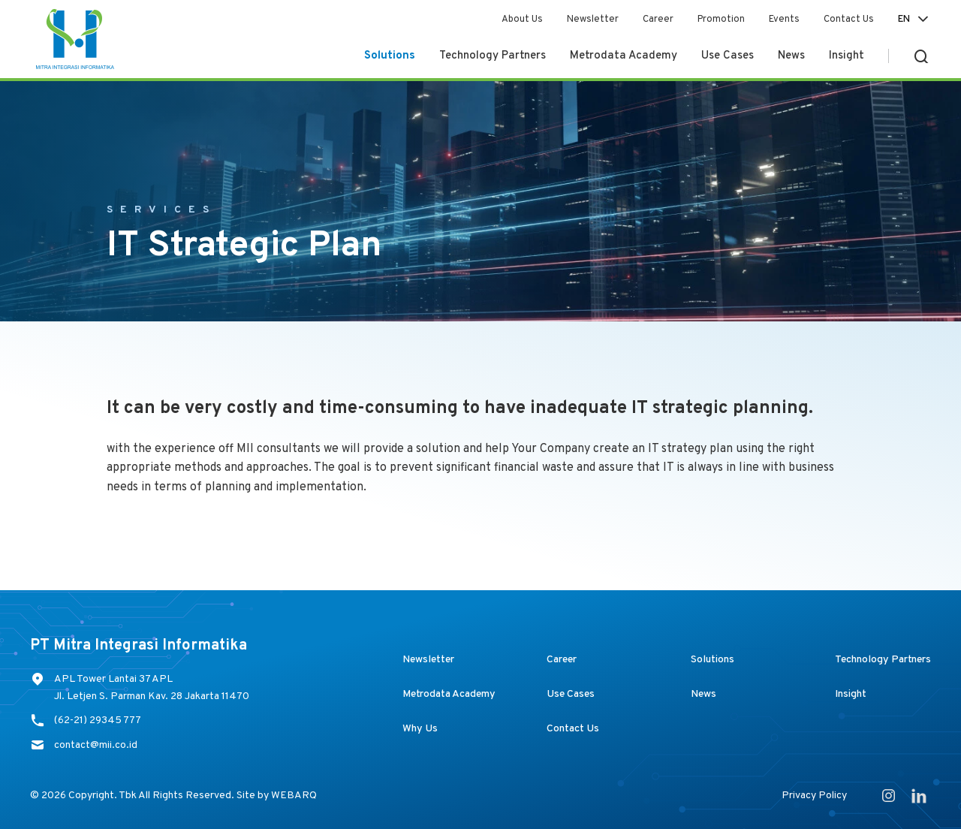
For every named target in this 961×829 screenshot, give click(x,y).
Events (784, 20)
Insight (846, 56)
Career (658, 20)
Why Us (420, 728)
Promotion (721, 20)
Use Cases (727, 56)
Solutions (389, 56)
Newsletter (593, 20)
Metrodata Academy (623, 56)
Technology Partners (492, 56)
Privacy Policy (814, 795)
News (791, 56)
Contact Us (849, 20)
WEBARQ (294, 795)
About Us (522, 20)
